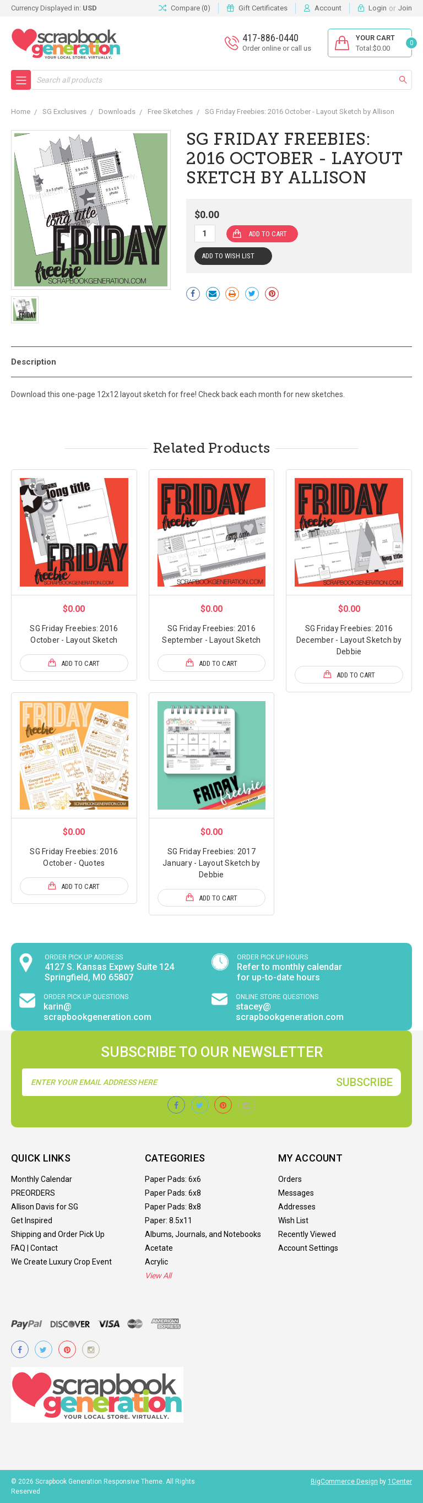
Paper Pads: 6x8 (173, 1193)
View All (158, 1275)
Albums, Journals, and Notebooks (203, 1234)
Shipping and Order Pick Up (58, 1234)
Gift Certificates (263, 8)
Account (327, 8)
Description (33, 362)
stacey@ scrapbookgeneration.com (290, 1011)
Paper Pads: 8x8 (173, 1206)
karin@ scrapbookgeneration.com (97, 1011)
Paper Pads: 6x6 (173, 1179)
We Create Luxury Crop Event (61, 1261)
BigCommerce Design (344, 1481)
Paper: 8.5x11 (168, 1220)
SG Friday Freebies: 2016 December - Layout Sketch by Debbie (349, 640)
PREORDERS (33, 1193)
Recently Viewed (307, 1234)
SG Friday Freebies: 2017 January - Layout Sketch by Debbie (211, 863)
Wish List (293, 1220)
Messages (296, 1193)
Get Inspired (31, 1220)
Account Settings (308, 1248)
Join (405, 8)
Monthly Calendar (41, 1179)
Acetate (159, 1248)
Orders (290, 1179)
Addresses (297, 1206)
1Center (400, 1481)
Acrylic (156, 1261)
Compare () (184, 8)
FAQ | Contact (34, 1248)
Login (377, 8)
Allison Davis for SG (44, 1206)
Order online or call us (276, 48)
